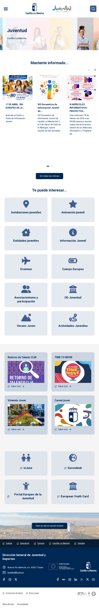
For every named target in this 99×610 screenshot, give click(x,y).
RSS (82, 579)
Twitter (16, 579)
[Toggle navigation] (6, 9)
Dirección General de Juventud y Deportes (24, 557)
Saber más (16, 386)
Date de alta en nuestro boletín (49, 526)
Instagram (10, 579)
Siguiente (94, 70)
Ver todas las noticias (49, 176)
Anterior (89, 70)
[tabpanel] (18, 116)
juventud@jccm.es (16, 573)
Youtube (81, 543)
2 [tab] (51, 166)
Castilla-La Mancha (61, 543)
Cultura (9, 543)
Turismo (40, 543)
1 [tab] (48, 166)
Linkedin (76, 579)
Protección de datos (14, 593)
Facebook (4, 579)
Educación (24, 543)
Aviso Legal (34, 593)
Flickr (64, 579)
